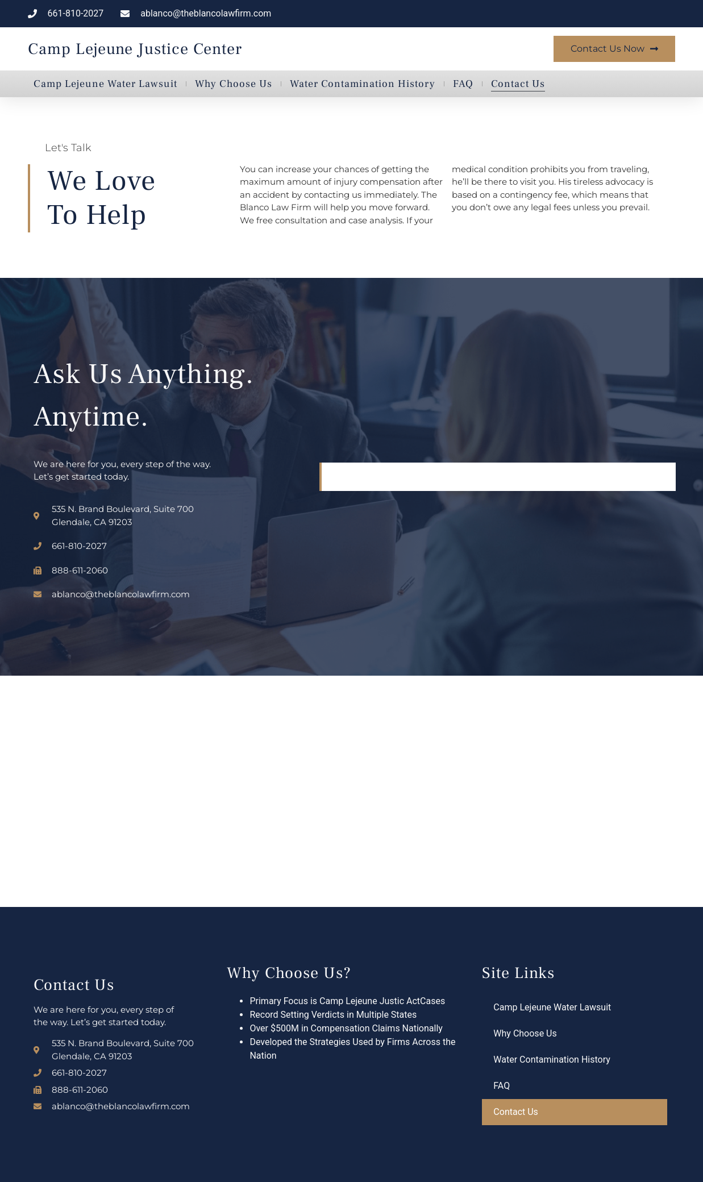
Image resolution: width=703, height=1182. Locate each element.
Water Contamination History (362, 83)
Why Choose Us (233, 83)
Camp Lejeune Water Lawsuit (105, 83)
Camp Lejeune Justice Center (135, 49)
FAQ (463, 83)
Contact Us (518, 83)
